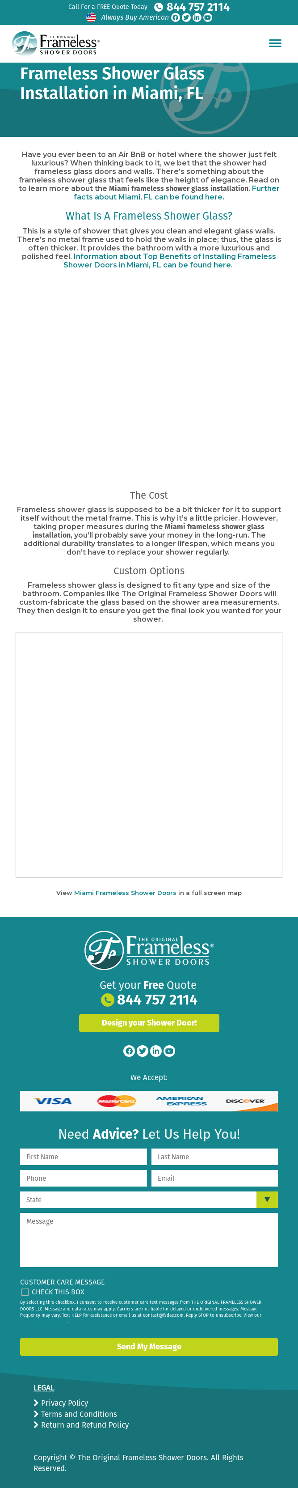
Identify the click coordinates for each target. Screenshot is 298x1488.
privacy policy (52, 1321)
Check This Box (58, 1292)
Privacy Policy (63, 1403)
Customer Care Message (62, 1282)
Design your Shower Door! (149, 1023)
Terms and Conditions (78, 1414)
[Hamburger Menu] (275, 42)
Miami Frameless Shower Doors (125, 892)
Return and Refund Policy (84, 1425)
